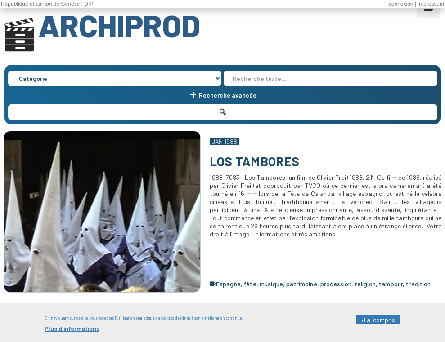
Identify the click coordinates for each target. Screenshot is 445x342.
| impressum (429, 4)
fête (250, 284)
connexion (401, 4)
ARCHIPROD (119, 25)
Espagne (228, 284)
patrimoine (301, 284)
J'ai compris (378, 322)
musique (271, 284)
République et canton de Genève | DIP (47, 4)
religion (365, 284)
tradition (418, 284)
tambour (391, 284)
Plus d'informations (72, 331)
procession (335, 284)
